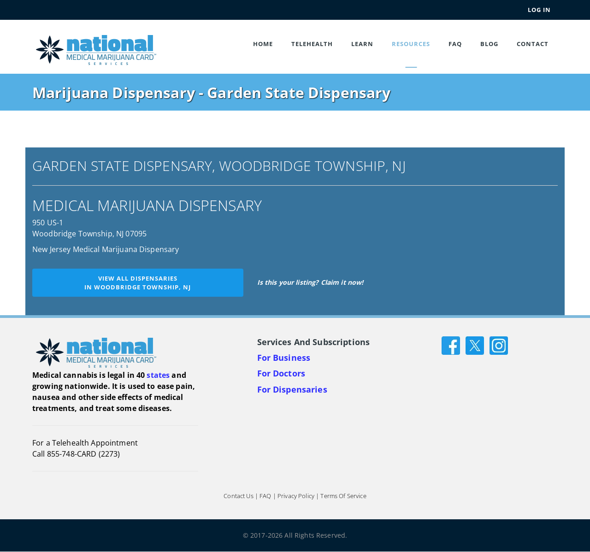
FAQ (455, 44)
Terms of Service (343, 496)
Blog (489, 44)
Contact (533, 44)
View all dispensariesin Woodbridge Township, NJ (137, 282)
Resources (411, 44)
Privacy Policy (295, 496)
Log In (539, 10)
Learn (362, 44)
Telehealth (312, 44)
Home (263, 44)
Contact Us (238, 496)
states (158, 375)
